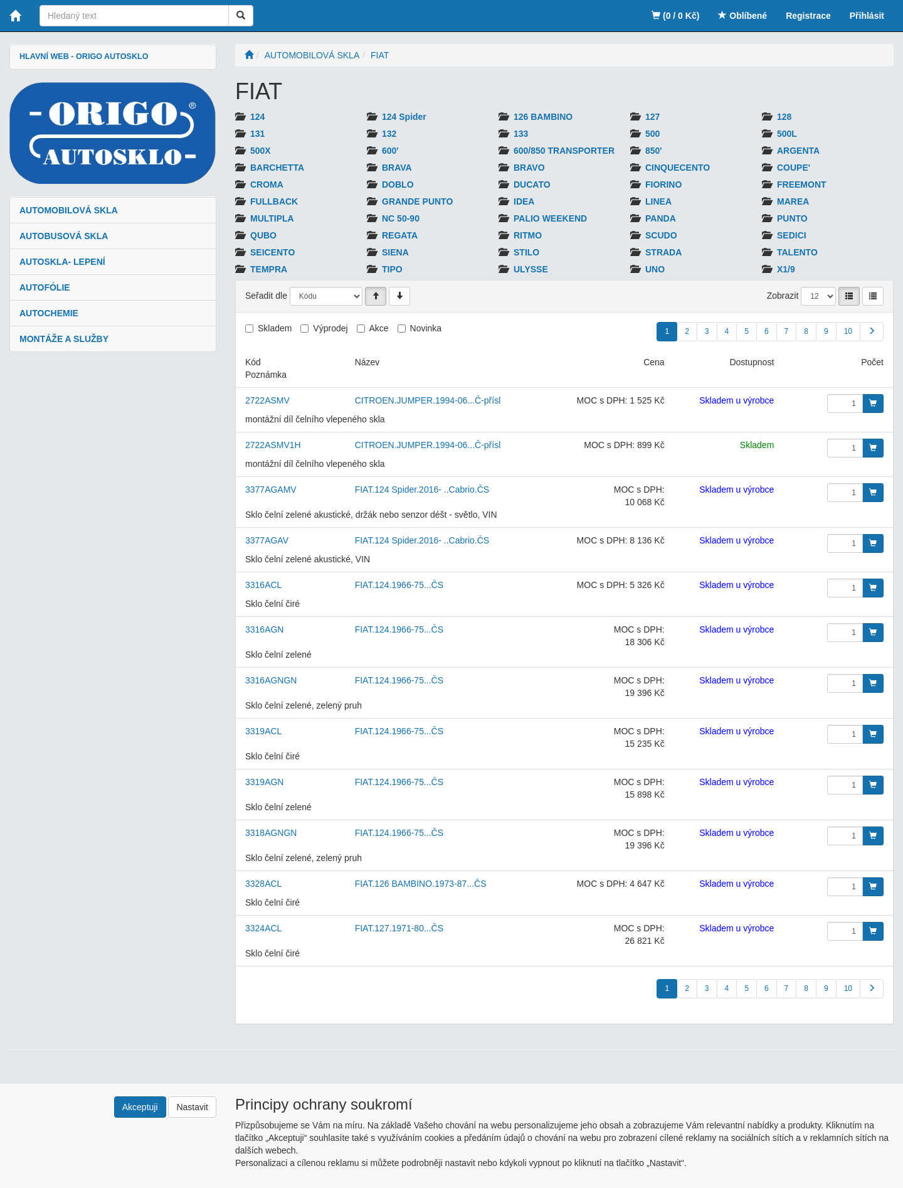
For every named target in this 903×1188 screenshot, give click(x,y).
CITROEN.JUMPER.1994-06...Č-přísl (428, 400)
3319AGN (264, 782)
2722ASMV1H (273, 445)
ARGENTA (798, 151)
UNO (655, 269)
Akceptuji (140, 1107)
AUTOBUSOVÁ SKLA (63, 236)
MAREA (793, 201)
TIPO (392, 269)
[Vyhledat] (240, 15)
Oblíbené (742, 16)
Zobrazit (783, 296)
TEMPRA (268, 269)
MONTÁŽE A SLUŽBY (63, 339)
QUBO (263, 235)
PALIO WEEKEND (550, 218)
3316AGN (264, 629)
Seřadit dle (266, 296)
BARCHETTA (277, 168)
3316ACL (263, 585)
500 (652, 134)
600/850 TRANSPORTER (564, 151)
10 (848, 331)
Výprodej (330, 328)
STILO (526, 252)
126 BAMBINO (543, 117)
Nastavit (192, 1107)
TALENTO (797, 252)
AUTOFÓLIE (44, 287)
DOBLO (398, 184)
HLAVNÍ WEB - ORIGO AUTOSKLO (83, 56)
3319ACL (263, 731)
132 (389, 134)
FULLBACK (274, 201)
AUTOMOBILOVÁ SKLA (68, 210)
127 (652, 117)
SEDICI (791, 235)
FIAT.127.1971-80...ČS (399, 928)
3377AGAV (266, 540)
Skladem (275, 328)
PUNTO (792, 218)
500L (787, 134)
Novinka (426, 328)
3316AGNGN (271, 680)
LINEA (658, 201)
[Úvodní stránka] (249, 55)
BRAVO (529, 168)
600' (390, 151)
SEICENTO (272, 252)
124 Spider (404, 117)
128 (784, 117)
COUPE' (793, 168)
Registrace (808, 16)
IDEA (524, 201)
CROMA (266, 184)
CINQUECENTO (677, 168)
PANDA (660, 218)
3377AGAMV (271, 489)
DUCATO (532, 184)
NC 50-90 (401, 218)
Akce (379, 328)
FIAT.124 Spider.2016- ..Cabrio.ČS (422, 489)
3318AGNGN (271, 833)
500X (260, 151)
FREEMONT (801, 184)
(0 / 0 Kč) (675, 16)
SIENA (395, 252)
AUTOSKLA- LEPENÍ (62, 262)
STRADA (663, 252)
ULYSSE (531, 269)
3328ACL (263, 884)
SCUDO (661, 235)
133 (521, 134)
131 (257, 134)
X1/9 (786, 269)
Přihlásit (867, 16)
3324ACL (263, 928)
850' (653, 151)
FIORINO (663, 184)
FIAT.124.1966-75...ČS (399, 585)
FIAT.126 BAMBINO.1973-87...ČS (421, 884)
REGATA (400, 235)
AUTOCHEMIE (48, 313)
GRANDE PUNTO (417, 201)
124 (257, 117)
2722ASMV (267, 400)
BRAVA (397, 168)
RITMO (528, 235)
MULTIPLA (272, 218)
